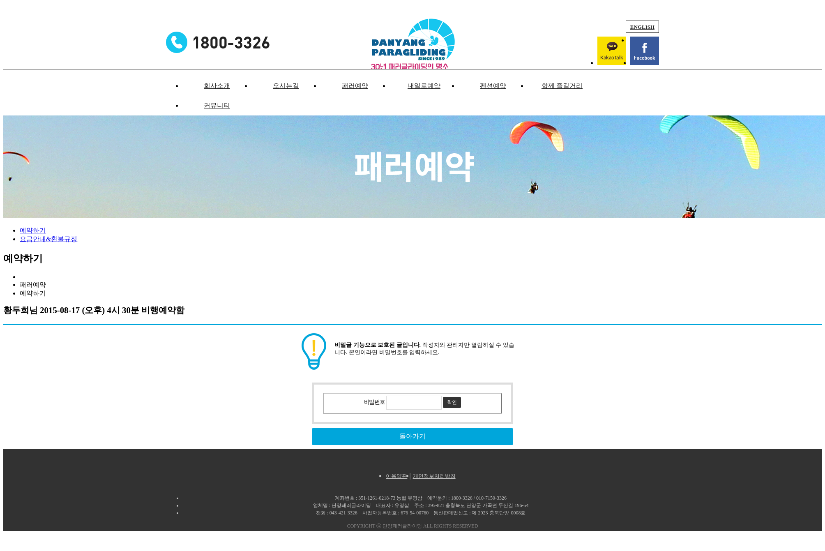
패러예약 (355, 85)
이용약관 (396, 476)
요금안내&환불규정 (48, 238)
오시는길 (286, 85)
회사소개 (217, 85)
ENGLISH (642, 27)
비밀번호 (374, 402)
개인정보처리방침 (434, 476)
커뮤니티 (217, 105)
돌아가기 (412, 436)
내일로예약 (424, 85)
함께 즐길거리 (562, 85)
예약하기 (33, 230)
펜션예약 (493, 85)
